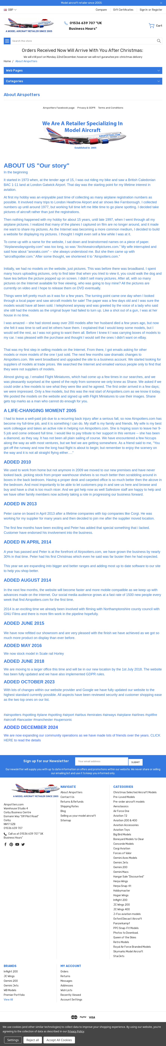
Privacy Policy (76, 1031)
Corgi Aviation (121, 847)
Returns (65, 975)
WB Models (10, 989)
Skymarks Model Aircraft (128, 950)
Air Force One (121, 809)
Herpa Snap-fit (122, 884)
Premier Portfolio (14, 993)
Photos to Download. (125, 931)
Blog (63, 809)
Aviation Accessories (126, 823)
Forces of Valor (122, 852)
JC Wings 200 (121, 903)
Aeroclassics (121, 805)
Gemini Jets (120, 861)
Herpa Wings (120, 880)
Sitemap (66, 819)
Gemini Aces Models (125, 856)
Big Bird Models (122, 833)
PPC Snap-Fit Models (126, 926)
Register (157, 9)
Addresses (67, 984)
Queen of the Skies (124, 936)
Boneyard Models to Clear (128, 837)
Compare (101, 9)
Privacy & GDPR (86, 107)
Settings (13, 1040)
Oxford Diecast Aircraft (127, 917)
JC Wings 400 (121, 908)
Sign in (144, 9)
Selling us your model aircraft (78, 814)
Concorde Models (123, 842)
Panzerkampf (121, 922)
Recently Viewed (71, 993)
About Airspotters (71, 791)
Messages (66, 979)
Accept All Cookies (59, 1040)
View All (8, 998)
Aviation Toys (121, 828)
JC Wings (9, 975)
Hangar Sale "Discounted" (128, 875)
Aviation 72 (120, 814)
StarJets (118, 955)
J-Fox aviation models (127, 912)
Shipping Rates (70, 805)
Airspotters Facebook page (59, 107)
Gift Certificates (123, 9)
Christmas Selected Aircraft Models (135, 791)
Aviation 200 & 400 (125, 819)
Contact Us (67, 795)
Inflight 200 (120, 898)
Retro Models (121, 940)
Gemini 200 (120, 866)
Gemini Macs (121, 870)
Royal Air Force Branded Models (132, 945)
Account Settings (71, 998)
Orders (64, 970)
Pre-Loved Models (124, 795)
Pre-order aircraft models (129, 800)
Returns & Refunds (72, 800)
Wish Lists (66, 989)
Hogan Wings (121, 894)
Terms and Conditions (110, 107)
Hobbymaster (121, 889)
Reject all (32, 1040)
